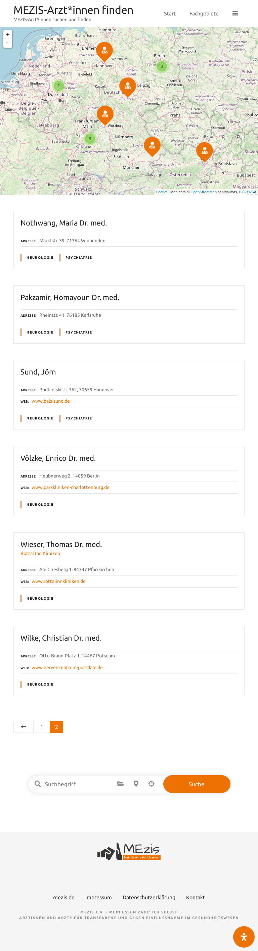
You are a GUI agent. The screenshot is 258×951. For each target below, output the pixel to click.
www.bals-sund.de (51, 401)
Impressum (98, 897)
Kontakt (195, 897)
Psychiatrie (79, 257)
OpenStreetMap (203, 192)
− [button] (8, 43)
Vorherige (23, 727)
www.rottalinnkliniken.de (59, 581)
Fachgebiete (204, 13)
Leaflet (161, 192)
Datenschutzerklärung (149, 897)
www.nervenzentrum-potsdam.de (67, 667)
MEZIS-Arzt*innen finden (73, 10)
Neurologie (40, 257)
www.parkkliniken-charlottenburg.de (71, 487)
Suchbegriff (38, 784)
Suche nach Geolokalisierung (151, 784)
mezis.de (64, 897)
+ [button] (8, 35)
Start (170, 13)
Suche (197, 784)
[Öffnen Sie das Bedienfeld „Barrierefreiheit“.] (244, 937)
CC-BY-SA (247, 192)
